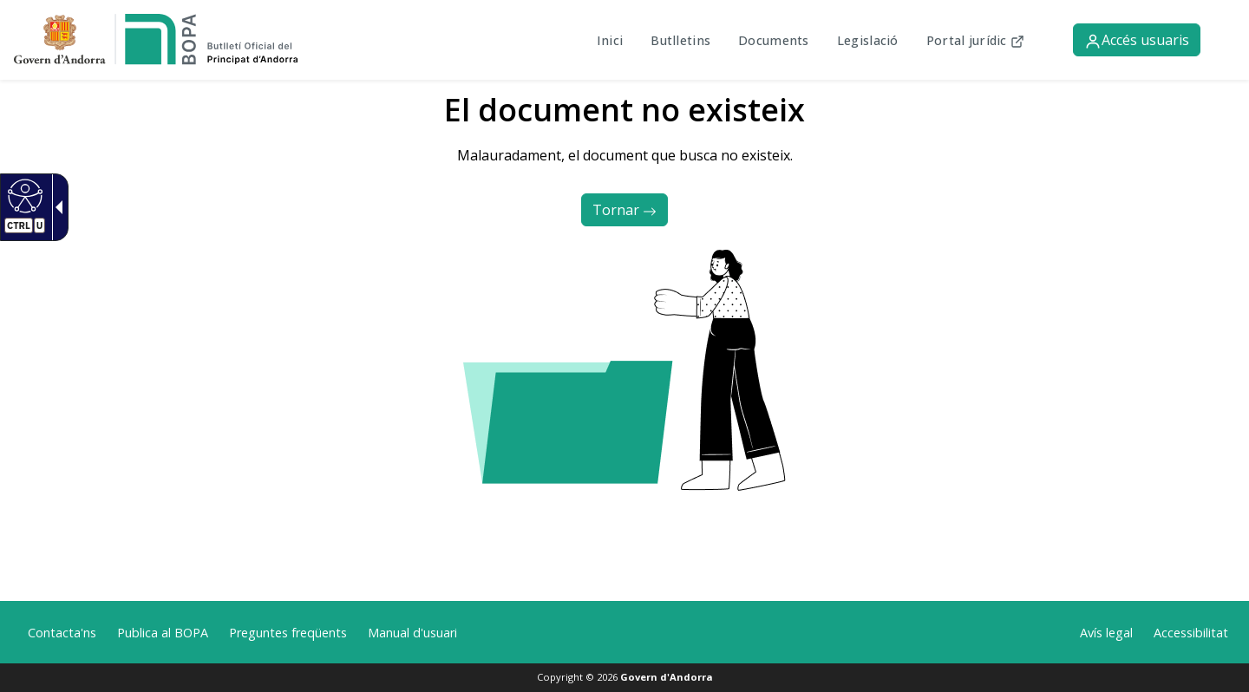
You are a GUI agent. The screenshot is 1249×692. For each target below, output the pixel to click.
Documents (773, 40)
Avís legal (1106, 632)
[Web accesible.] (23, 195)
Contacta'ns (62, 632)
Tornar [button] (624, 209)
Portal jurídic (968, 40)
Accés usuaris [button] (1136, 39)
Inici (610, 40)
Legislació (868, 40)
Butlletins (680, 40)
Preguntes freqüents (288, 632)
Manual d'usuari (412, 632)
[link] (156, 38)
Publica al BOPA (162, 632)
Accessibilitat (1191, 632)
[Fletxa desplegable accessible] (55, 207)
